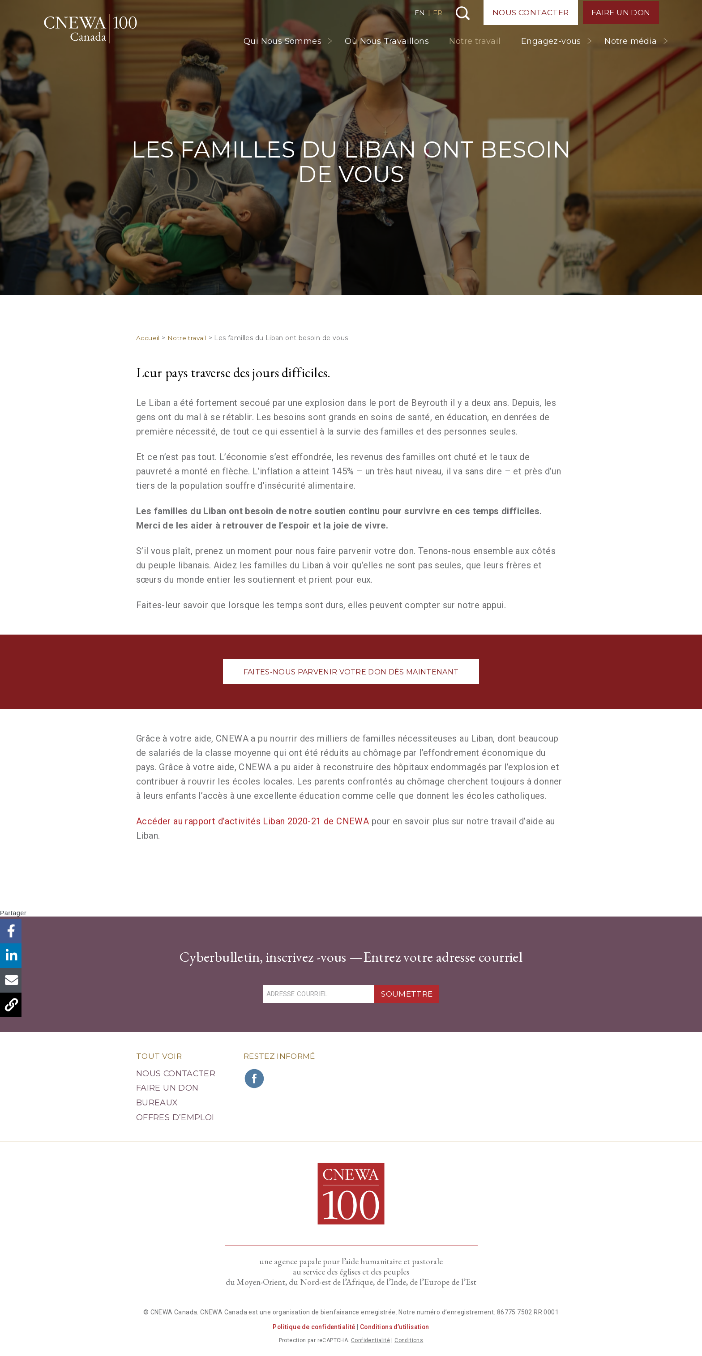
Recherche (461, 13)
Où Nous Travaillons (387, 41)
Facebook (12, 931)
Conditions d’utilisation (395, 1326)
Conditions (408, 1340)
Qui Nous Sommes (282, 41)
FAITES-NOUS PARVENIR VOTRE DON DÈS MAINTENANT (351, 672)
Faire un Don (620, 12)
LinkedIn (12, 955)
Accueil (148, 338)
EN (418, 13)
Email (12, 980)
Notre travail (475, 41)
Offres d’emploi (175, 1117)
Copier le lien (12, 1005)
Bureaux (157, 1103)
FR (436, 13)
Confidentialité (370, 1340)
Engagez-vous (551, 41)
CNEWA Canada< (94, 30)
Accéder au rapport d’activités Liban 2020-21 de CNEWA (252, 821)
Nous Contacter (529, 12)
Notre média (630, 41)
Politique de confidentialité (312, 1326)
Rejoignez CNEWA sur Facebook (255, 1078)
